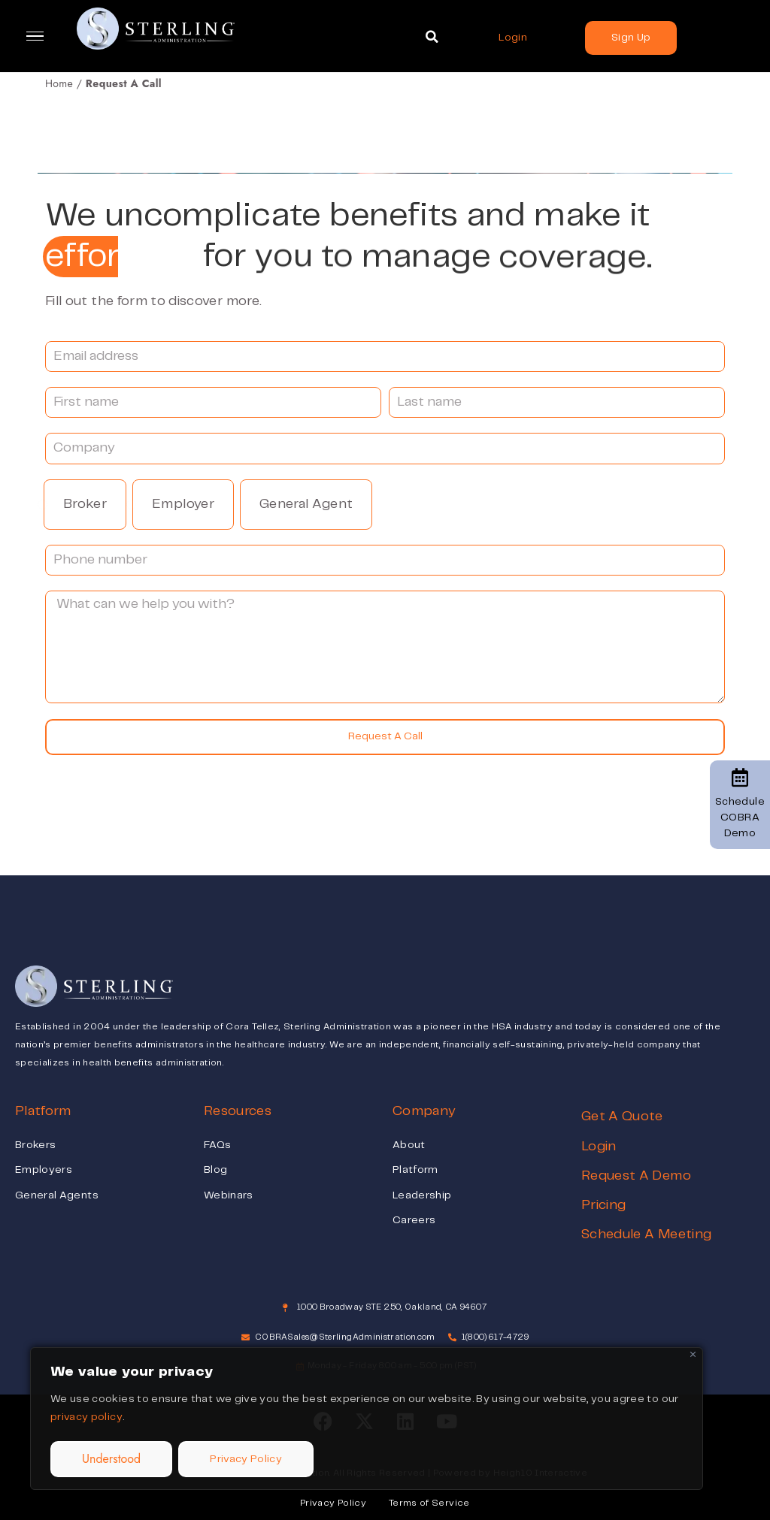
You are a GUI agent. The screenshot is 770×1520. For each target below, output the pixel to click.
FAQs (217, 1145)
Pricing (603, 1205)
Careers (414, 1220)
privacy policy (86, 1417)
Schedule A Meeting (646, 1234)
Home (59, 83)
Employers (43, 1170)
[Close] (693, 1354)
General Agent (306, 504)
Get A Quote (622, 1116)
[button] (431, 37)
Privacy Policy (246, 1459)
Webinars (228, 1195)
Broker (85, 504)
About (409, 1145)
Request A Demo (636, 1176)
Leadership (422, 1195)
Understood (111, 1458)
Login (599, 1146)
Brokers (35, 1145)
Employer (183, 504)
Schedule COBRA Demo (740, 803)
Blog (215, 1170)
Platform (415, 1170)
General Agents (57, 1195)
